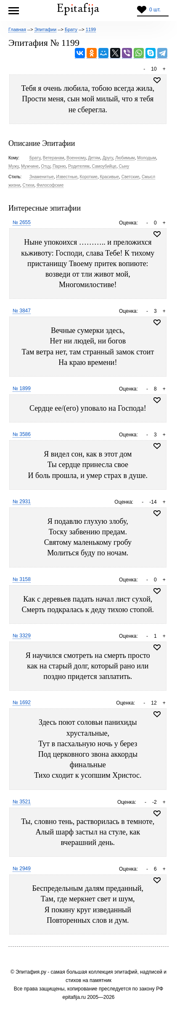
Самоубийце (104, 166)
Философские (50, 185)
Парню (59, 166)
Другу (108, 158)
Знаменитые (41, 176)
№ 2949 (22, 868)
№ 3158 (22, 579)
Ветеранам (53, 158)
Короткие (89, 176)
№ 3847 (22, 311)
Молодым (146, 158)
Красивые (109, 176)
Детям (94, 158)
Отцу (45, 166)
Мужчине (30, 166)
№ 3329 (22, 636)
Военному (75, 158)
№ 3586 (22, 434)
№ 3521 (22, 802)
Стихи (28, 185)
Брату (34, 158)
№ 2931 (22, 501)
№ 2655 (22, 222)
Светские (131, 176)
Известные (66, 176)
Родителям (79, 166)
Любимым (125, 158)
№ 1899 (22, 388)
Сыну (124, 166)
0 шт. (155, 10)
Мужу (13, 166)
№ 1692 (22, 702)
